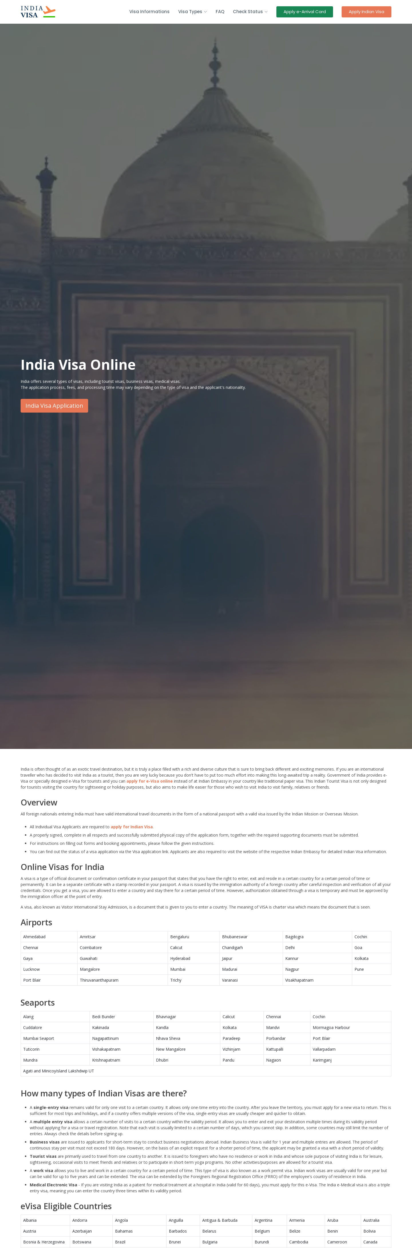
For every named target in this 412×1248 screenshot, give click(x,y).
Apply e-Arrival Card (305, 12)
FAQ (220, 12)
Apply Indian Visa (366, 12)
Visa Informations (149, 12)
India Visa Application (54, 405)
